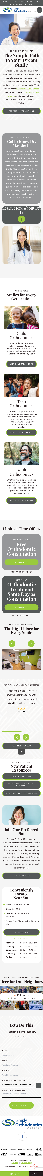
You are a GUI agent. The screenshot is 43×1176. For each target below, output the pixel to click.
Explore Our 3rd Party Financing (21, 793)
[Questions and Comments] (21, 1095)
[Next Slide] (31, 643)
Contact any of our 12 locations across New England (21, 3)
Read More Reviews (21, 746)
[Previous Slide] (12, 643)
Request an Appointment (21, 111)
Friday (9, 957)
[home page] (19, 10)
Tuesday (10, 946)
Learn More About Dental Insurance (21, 785)
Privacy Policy (26, 1163)
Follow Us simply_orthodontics (21, 997)
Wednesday (11, 950)
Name (5, 1051)
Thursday (10, 953)
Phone (5, 1070)
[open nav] (39, 10)
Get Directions (21, 932)
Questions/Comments (14, 1090)
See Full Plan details (21, 876)
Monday (10, 942)
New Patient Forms (21, 776)
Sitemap (15, 1163)
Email (5, 1061)
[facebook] (22, 1136)
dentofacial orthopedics (27, 88)
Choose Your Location (14, 1080)
